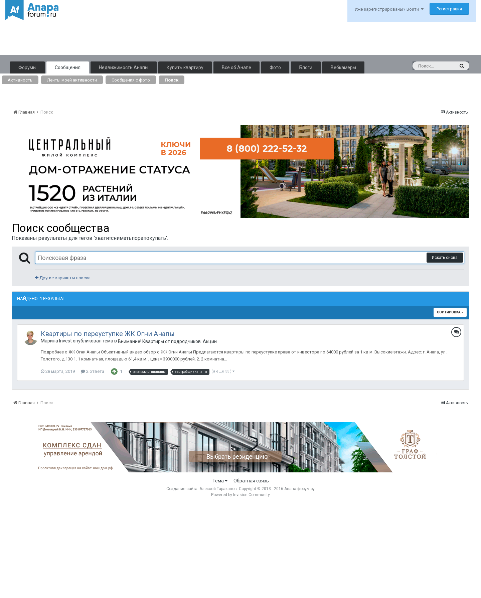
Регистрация (449, 8)
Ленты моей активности (72, 80)
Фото (275, 67)
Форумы (27, 67)
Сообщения (68, 67)
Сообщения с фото (131, 80)
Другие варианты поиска (63, 277)
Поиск (171, 80)
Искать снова (445, 257)
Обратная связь (251, 480)
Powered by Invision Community (240, 494)
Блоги (305, 67)
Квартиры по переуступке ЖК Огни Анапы (108, 334)
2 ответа (92, 371)
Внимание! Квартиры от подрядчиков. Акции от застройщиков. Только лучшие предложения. (168, 341)
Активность (20, 80)
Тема (219, 480)
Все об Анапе (236, 67)
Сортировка (450, 312)
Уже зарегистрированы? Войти (389, 9)
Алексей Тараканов (218, 488)
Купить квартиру (185, 67)
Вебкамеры (343, 67)
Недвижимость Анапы (123, 67)
